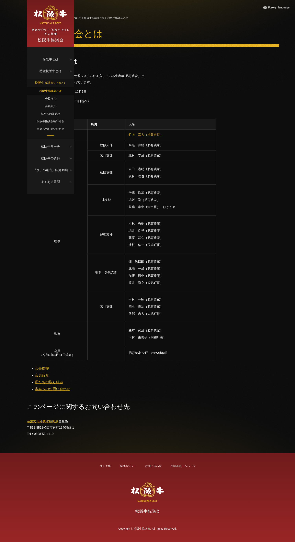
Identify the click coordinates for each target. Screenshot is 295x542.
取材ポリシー (128, 466)
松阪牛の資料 (53, 158)
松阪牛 (112, 18)
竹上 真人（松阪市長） (181, 134)
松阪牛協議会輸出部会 (53, 121)
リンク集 (105, 466)
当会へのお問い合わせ (53, 128)
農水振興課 (114, 421)
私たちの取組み (53, 113)
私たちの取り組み (112, 382)
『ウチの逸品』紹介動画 (53, 170)
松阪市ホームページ (183, 466)
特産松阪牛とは (53, 71)
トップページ (98, 18)
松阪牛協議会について (53, 82)
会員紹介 (53, 106)
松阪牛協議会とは (53, 91)
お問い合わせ (153, 466)
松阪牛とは (53, 59)
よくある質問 (53, 181)
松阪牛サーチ (53, 146)
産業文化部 (98, 421)
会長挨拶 (53, 98)
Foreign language (278, 7)
